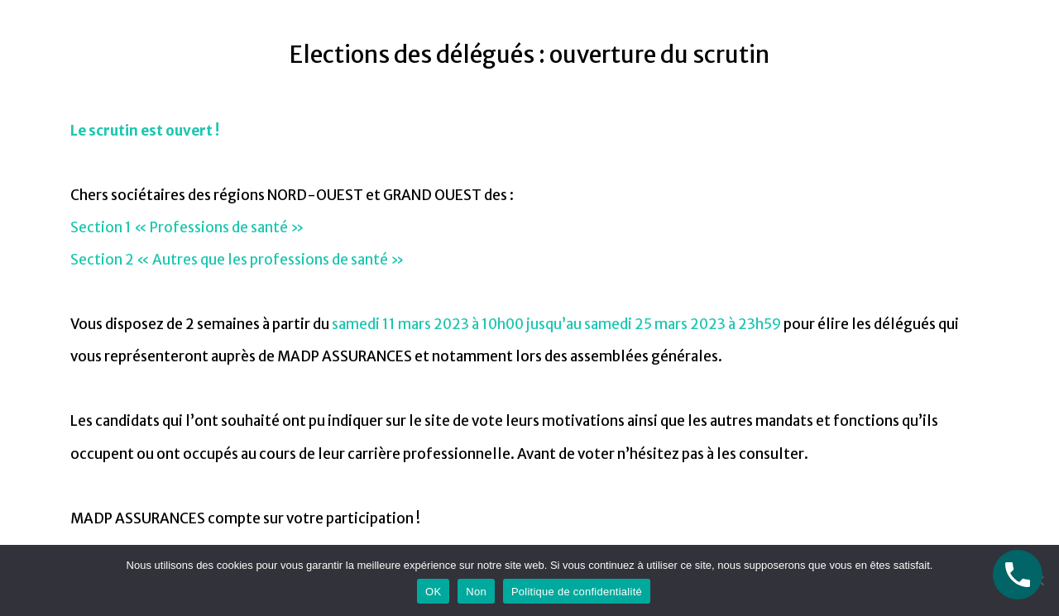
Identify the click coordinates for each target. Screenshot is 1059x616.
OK (433, 591)
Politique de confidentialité (576, 591)
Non (476, 591)
